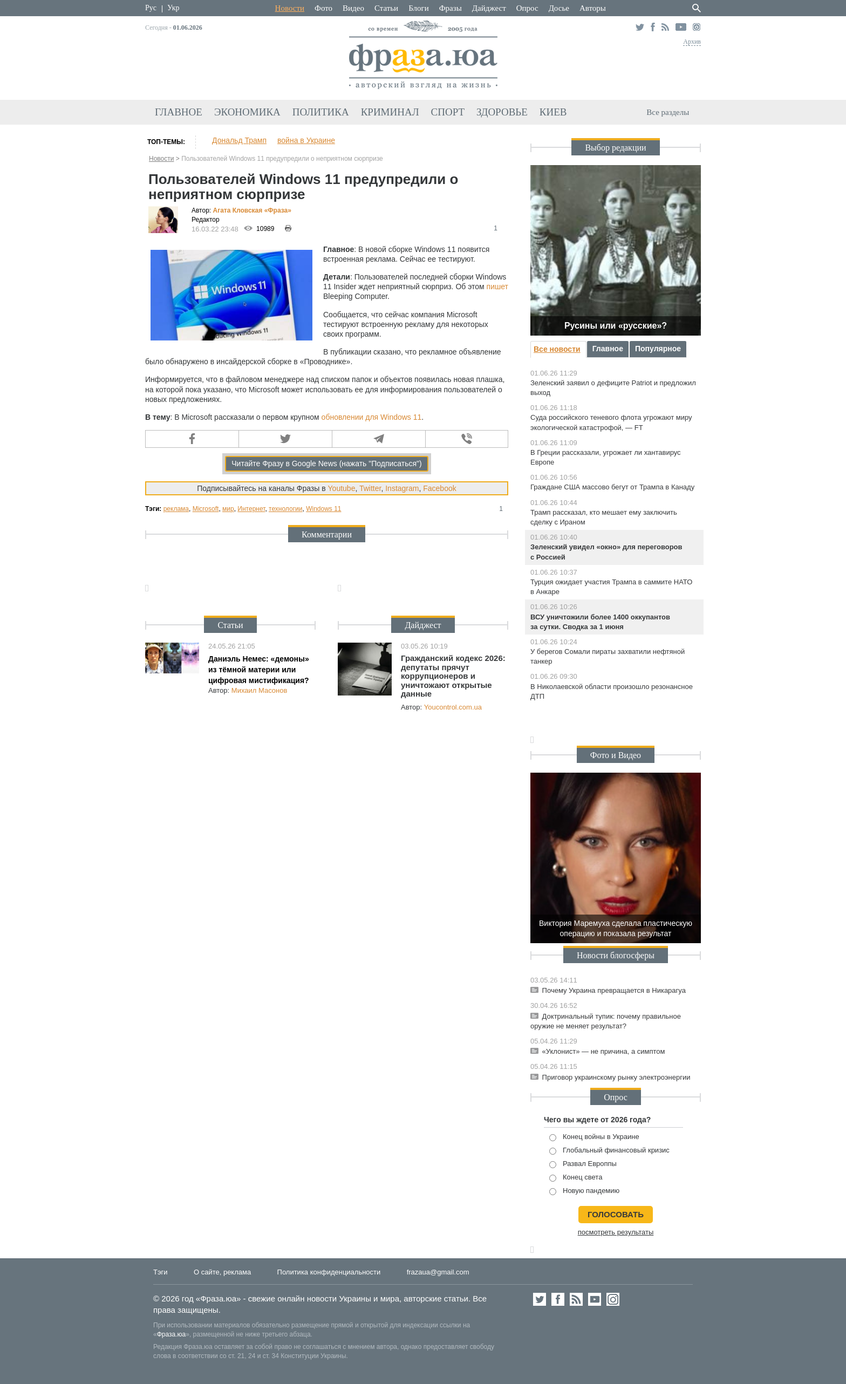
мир (228, 509)
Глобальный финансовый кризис (609, 1151)
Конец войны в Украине (594, 1137)
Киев (553, 112)
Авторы (592, 8)
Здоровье (502, 112)
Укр (173, 8)
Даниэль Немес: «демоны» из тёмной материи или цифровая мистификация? (258, 669)
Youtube (342, 488)
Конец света (575, 1178)
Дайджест (489, 8)
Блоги (418, 8)
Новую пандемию (584, 1191)
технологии (285, 509)
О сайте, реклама (222, 1272)
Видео (353, 8)
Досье (559, 8)
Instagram (402, 488)
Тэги (160, 1272)
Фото (323, 8)
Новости (289, 8)
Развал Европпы (583, 1164)
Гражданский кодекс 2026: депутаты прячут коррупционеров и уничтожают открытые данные (453, 675)
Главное (178, 112)
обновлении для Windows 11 (372, 417)
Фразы (450, 8)
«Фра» (277, 210)
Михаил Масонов (259, 690)
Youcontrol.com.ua (453, 707)
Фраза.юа (171, 1334)
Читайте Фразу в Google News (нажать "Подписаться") (326, 463)
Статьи (386, 8)
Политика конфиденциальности (329, 1272)
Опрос (527, 8)
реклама (176, 509)
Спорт (448, 112)
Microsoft (206, 509)
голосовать (616, 1214)
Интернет (251, 509)
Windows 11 (323, 509)
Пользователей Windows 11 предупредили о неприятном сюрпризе (282, 158)
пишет (497, 286)
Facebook (439, 488)
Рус (150, 8)
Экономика (247, 112)
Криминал (390, 112)
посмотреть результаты (616, 1232)
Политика (320, 112)
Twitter (370, 488)
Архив (692, 41)
